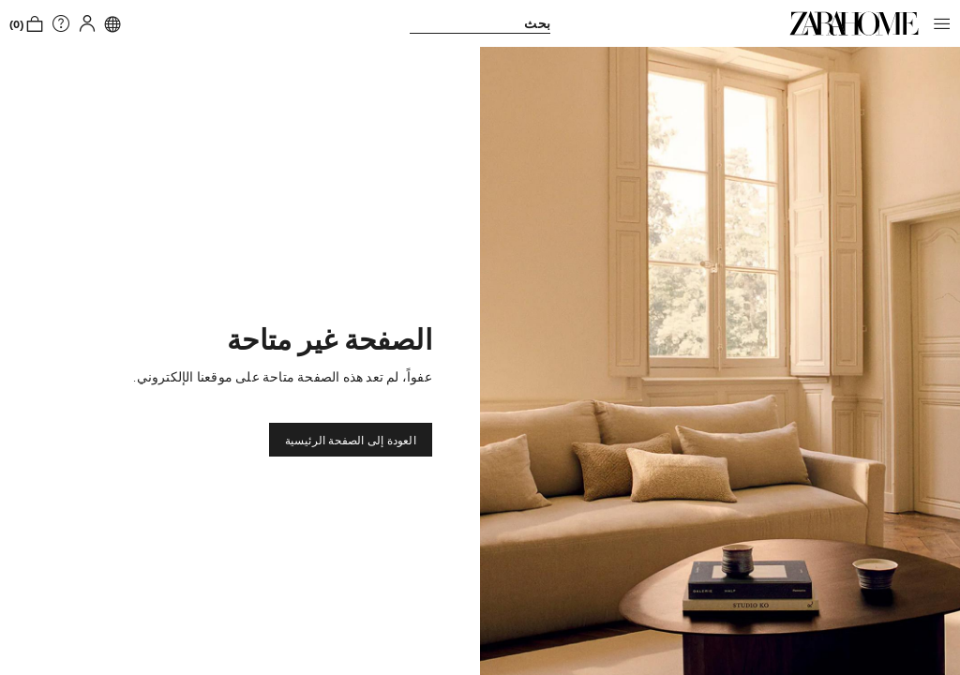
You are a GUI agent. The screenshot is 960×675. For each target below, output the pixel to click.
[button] (937, 23)
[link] (854, 23)
